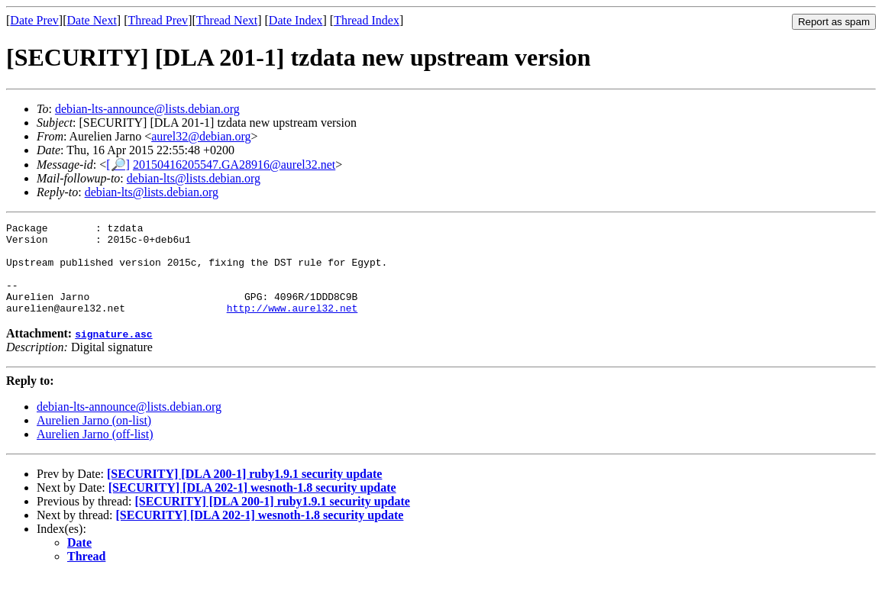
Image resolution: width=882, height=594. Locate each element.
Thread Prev (158, 20)
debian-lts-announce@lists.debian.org (147, 108)
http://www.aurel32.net (292, 326)
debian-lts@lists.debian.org (193, 178)
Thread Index (366, 20)
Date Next (92, 20)
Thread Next (226, 20)
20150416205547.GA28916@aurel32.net (234, 164)
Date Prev (34, 20)
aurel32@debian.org (200, 136)
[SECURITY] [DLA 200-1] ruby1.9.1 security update (244, 492)
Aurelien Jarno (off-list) (95, 452)
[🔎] (118, 164)
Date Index (296, 20)
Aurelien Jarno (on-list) (94, 438)
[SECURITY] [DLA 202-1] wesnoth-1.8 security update (252, 505)
